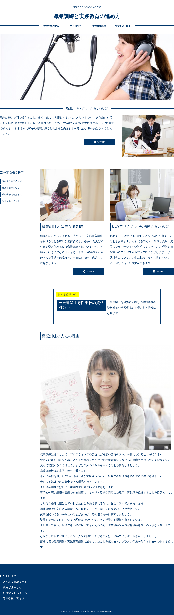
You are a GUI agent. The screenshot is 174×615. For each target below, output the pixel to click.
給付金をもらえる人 (12, 194)
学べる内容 (75, 26)
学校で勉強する (51, 26)
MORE (101, 142)
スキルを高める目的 (12, 181)
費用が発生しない (11, 188)
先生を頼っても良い (12, 201)
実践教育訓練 (99, 26)
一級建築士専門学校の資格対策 (81, 305)
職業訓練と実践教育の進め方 (87, 16)
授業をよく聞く (123, 26)
